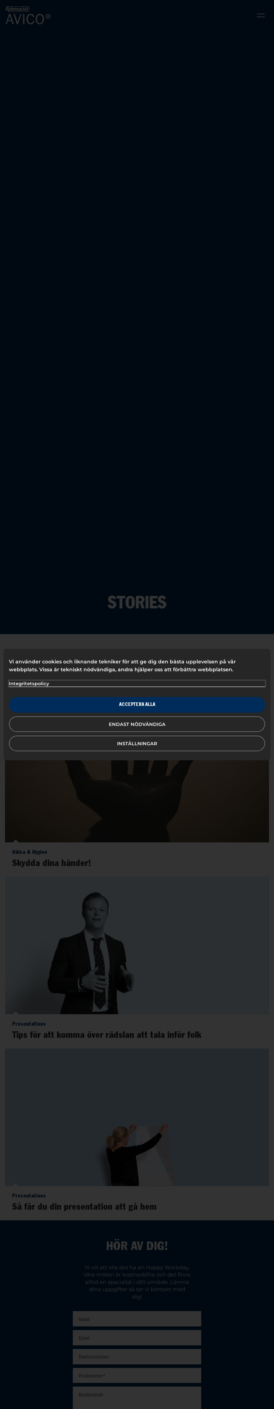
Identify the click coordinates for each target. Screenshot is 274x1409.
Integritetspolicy (29, 683)
